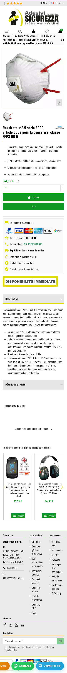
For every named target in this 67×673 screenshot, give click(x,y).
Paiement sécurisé (36, 581)
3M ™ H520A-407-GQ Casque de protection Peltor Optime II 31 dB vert (49, 490)
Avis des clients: (22, 238)
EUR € (43, 3)
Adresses (56, 559)
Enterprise (36, 541)
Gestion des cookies (57, 586)
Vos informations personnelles (37, 562)
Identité (55, 555)
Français (57, 3)
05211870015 (12, 568)
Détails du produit (33, 384)
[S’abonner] (60, 641)
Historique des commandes (57, 568)
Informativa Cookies (37, 572)
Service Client (26, 244)
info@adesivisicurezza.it (13, 578)
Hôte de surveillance (57, 578)
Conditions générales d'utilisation (37, 550)
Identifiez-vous (56, 543)
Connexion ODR (36, 606)
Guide (34, 613)
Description (33, 299)
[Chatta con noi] (50, 666)
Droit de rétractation (37, 598)
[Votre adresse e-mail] (30, 641)
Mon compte (57, 550)
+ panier (33, 197)
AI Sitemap (56, 593)
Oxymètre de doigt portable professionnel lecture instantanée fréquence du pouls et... (18, 491)
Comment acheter (36, 589)
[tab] (33, 299)
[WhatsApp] (22, 666)
